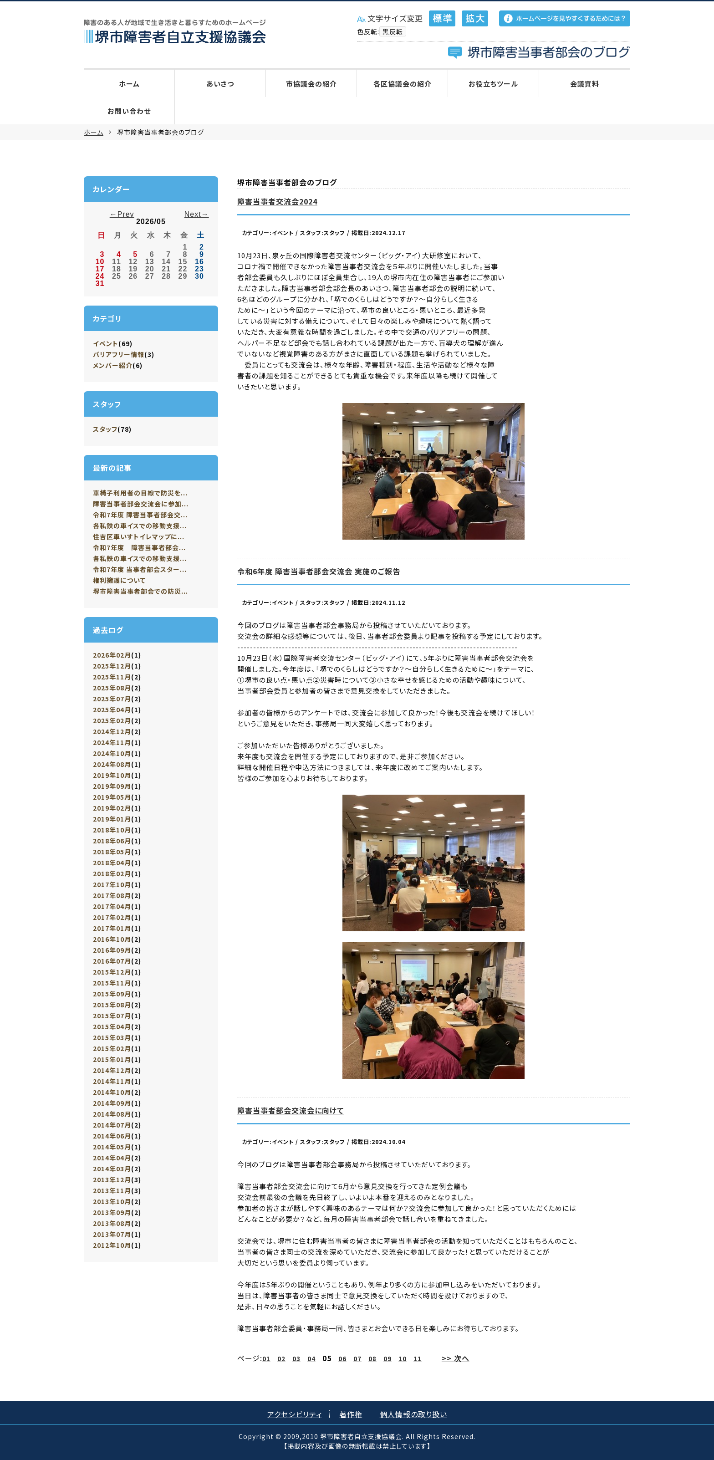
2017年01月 (112, 928)
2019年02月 (112, 807)
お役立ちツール (493, 83)
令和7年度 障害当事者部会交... (140, 514)
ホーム (129, 83)
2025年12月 (112, 665)
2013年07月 (112, 1234)
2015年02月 (112, 1048)
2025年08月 (112, 687)
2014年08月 (112, 1113)
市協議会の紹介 (311, 83)
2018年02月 (112, 873)
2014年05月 (112, 1146)
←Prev (122, 214)
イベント (105, 343)
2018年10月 (112, 829)
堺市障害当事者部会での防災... (140, 591)
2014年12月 (112, 1070)
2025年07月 (112, 698)
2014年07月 (112, 1124)
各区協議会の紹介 (402, 83)
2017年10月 (112, 884)
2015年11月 (112, 982)
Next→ (196, 214)
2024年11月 (112, 742)
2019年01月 (112, 818)
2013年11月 (112, 1190)
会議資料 (584, 83)
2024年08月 (112, 764)
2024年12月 (112, 731)
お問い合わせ (129, 111)
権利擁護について (119, 580)
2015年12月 (112, 971)
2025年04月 (112, 709)
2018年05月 (112, 851)
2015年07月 (112, 1015)
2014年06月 (112, 1135)
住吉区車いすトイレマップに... (138, 536)
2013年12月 (112, 1179)
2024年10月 (112, 753)
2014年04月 (112, 1157)
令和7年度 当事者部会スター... (140, 569)
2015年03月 (112, 1037)
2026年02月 (112, 654)
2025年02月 (112, 720)
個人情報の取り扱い (413, 1414)
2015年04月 (112, 1026)
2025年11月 (112, 676)
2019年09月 (112, 786)
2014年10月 (112, 1092)
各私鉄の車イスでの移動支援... (140, 525)
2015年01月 (112, 1059)
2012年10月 (112, 1245)
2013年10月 (112, 1201)
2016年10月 (112, 939)
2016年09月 (112, 950)
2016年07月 (112, 960)
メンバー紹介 (113, 365)
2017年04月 (112, 906)
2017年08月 (112, 895)
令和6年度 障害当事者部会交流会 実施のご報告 (318, 571)
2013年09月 (112, 1212)
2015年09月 (112, 993)
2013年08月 (112, 1223)
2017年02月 (112, 917)
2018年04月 (112, 862)
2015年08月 (112, 1004)
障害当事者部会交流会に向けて (290, 1110)
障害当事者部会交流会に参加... (141, 503)
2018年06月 (112, 840)
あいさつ (220, 83)
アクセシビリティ (294, 1414)
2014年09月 (112, 1103)
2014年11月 (112, 1081)
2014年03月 (112, 1168)
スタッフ (105, 429)
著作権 (350, 1414)
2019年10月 (112, 775)
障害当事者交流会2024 (277, 201)
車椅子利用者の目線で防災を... (140, 492)
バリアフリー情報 (118, 354)
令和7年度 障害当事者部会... (139, 547)
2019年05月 (112, 796)
